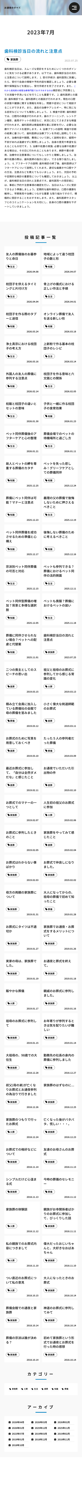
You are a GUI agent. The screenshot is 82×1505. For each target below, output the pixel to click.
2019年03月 (43, 1480)
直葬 (51, 1427)
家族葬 (16, 1427)
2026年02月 (65, 1467)
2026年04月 (20, 1467)
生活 (40, 1427)
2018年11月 (65, 1486)
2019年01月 (20, 1486)
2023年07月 (20, 1480)
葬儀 (15, 1433)
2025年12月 (43, 1473)
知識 (63, 1427)
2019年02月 (65, 1480)
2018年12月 (43, 1486)
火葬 (28, 1427)
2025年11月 (65, 1473)
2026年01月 (20, 1473)
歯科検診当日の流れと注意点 (39, 50)
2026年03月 (43, 1467)
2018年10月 (20, 1493)
